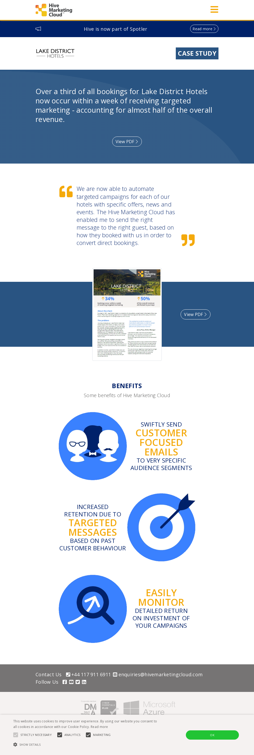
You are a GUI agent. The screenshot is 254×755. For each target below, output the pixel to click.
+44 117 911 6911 (88, 674)
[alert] (127, 735)
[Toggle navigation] (212, 10)
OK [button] (212, 735)
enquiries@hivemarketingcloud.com (158, 674)
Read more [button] (202, 28)
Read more (99, 727)
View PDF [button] (127, 141)
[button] (87, 744)
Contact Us (49, 674)
